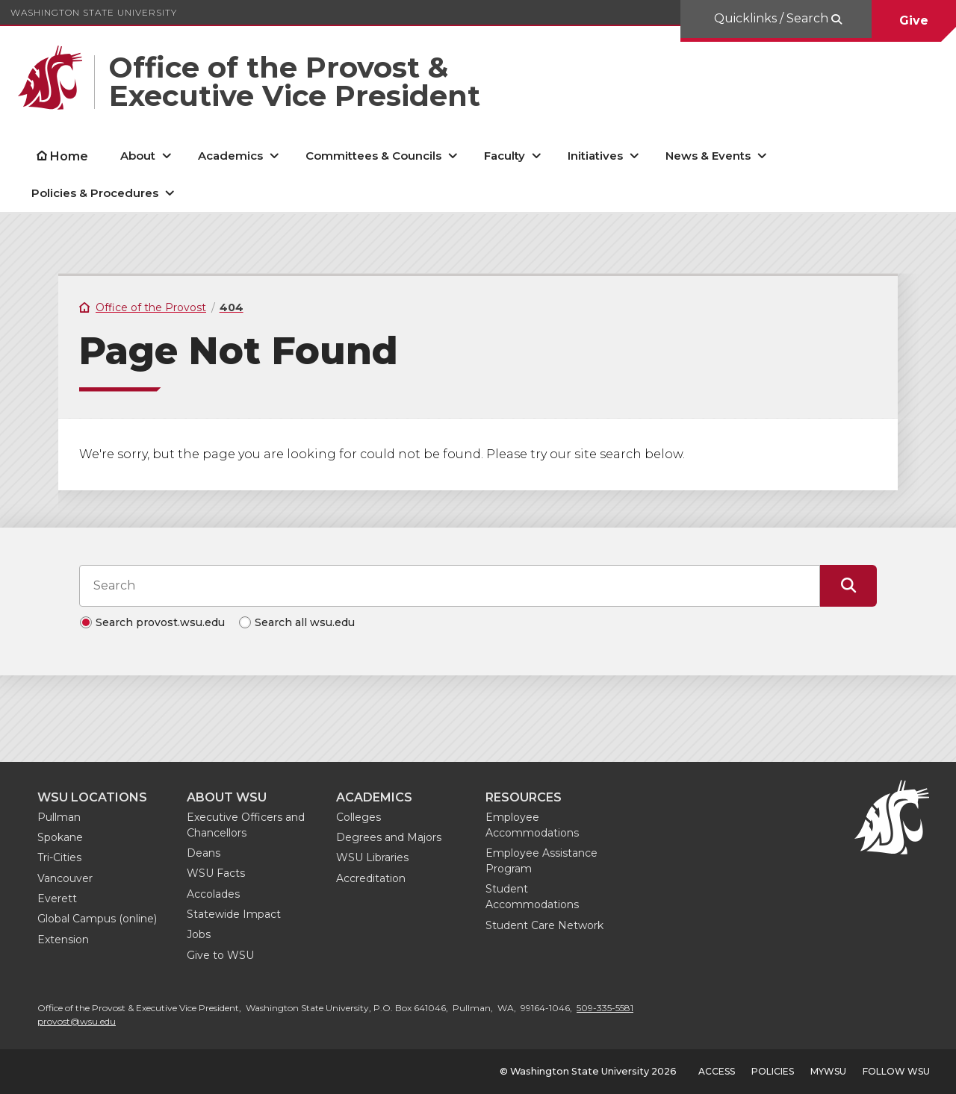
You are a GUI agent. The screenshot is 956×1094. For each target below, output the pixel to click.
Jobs (199, 934)
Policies (772, 1071)
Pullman (59, 817)
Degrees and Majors (388, 837)
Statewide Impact (234, 914)
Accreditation (371, 878)
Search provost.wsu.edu (160, 622)
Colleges (358, 817)
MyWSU (828, 1071)
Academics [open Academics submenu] (230, 156)
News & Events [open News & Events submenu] (708, 156)
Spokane (60, 837)
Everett (57, 898)
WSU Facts (216, 873)
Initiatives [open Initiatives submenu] (595, 156)
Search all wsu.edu (305, 622)
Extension (63, 939)
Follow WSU (896, 1071)
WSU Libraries (372, 857)
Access (716, 1071)
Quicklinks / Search (772, 18)
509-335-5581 (605, 1007)
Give (913, 20)
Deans (203, 853)
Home (69, 156)
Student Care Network (544, 925)
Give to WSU (220, 955)
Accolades (213, 894)
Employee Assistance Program (541, 860)
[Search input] (449, 586)
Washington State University (93, 12)
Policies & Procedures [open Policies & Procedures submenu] (94, 193)
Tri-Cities (59, 857)
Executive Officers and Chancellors (246, 825)
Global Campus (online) (97, 918)
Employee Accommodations (532, 825)
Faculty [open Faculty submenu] (504, 156)
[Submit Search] (848, 586)
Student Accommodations (532, 896)
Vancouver (65, 878)
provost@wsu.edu (76, 1021)
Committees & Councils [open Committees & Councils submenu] (373, 156)
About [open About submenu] (137, 156)
